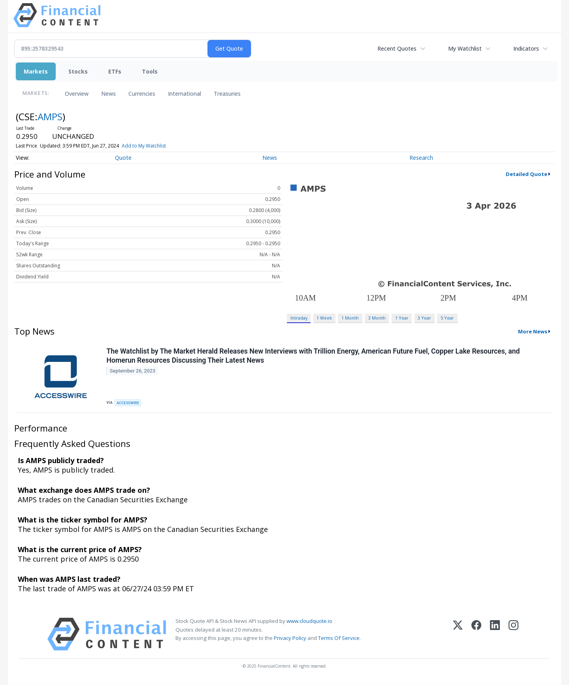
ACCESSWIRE (128, 403)
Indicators (526, 48)
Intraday (298, 318)
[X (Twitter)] (458, 635)
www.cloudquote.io (309, 621)
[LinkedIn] (495, 635)
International (184, 93)
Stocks (78, 71)
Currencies (141, 93)
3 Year (424, 318)
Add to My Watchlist (144, 145)
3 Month (377, 318)
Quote (123, 157)
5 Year (447, 318)
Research (421, 157)
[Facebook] (476, 635)
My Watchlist (465, 48)
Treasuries (227, 93)
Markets (36, 71)
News (108, 93)
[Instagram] (513, 635)
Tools (150, 71)
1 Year (402, 318)
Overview (77, 93)
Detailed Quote (526, 174)
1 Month (350, 318)
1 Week (324, 318)
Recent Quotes (396, 48)
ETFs (114, 71)
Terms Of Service (339, 638)
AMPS (50, 116)
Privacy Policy (290, 638)
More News (532, 331)
